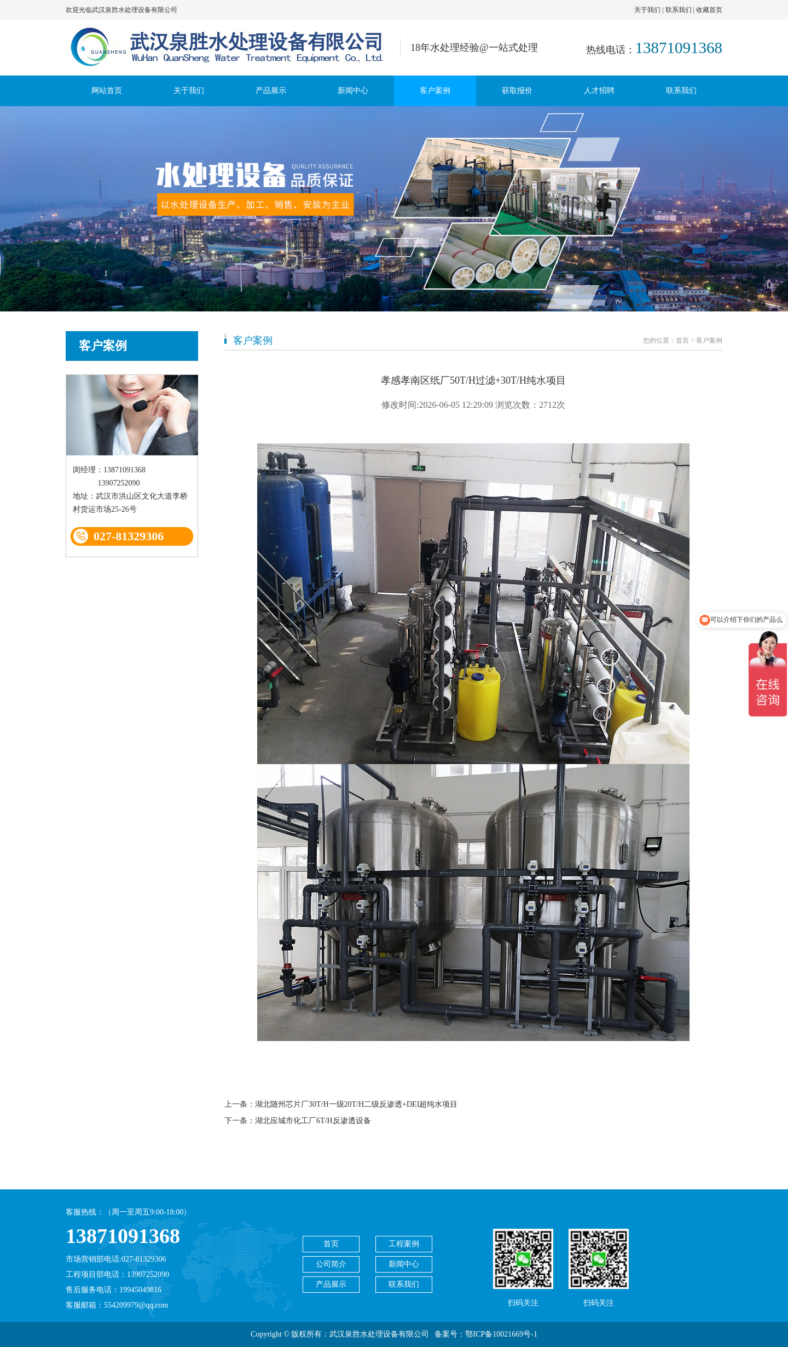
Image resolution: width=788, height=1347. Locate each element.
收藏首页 (709, 10)
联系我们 (678, 10)
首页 (682, 340)
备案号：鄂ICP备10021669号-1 (485, 1334)
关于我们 (647, 10)
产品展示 (271, 90)
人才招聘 (599, 90)
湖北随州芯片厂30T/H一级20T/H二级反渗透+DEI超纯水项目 (356, 1104)
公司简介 (331, 1264)
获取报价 (517, 90)
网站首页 (106, 90)
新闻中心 (353, 90)
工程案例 (404, 1244)
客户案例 (435, 90)
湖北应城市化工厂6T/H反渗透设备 (313, 1121)
